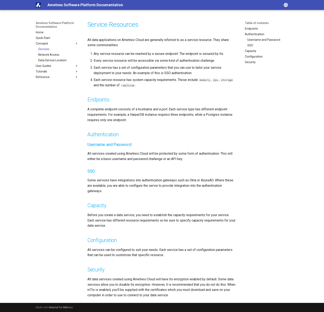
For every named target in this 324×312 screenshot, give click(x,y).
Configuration (254, 56)
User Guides (57, 66)
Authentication (254, 34)
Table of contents (257, 23)
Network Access (48, 54)
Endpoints (251, 28)
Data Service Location (52, 60)
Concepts (57, 43)
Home (40, 32)
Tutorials (57, 71)
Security (250, 62)
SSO (250, 45)
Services (43, 49)
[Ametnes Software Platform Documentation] (38, 5)
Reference (57, 77)
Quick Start (43, 38)
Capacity (250, 51)
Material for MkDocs (61, 307)
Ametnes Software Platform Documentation (55, 24)
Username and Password (263, 39)
